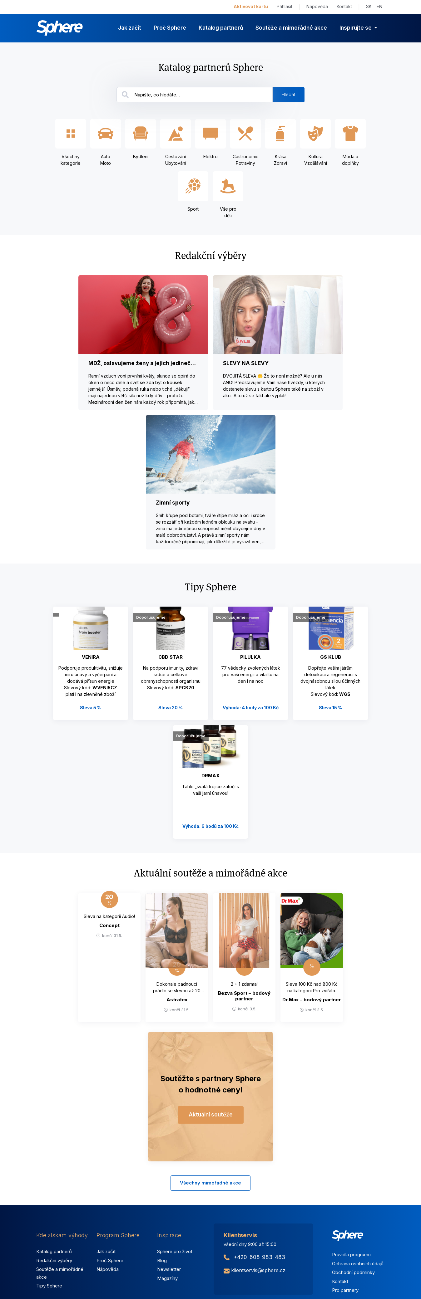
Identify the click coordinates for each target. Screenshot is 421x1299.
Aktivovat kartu (251, 6)
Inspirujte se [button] (356, 28)
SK (369, 6)
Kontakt (344, 6)
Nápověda (317, 6)
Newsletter (169, 1269)
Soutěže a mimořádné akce (291, 28)
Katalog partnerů (221, 28)
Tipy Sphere (49, 1286)
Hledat (288, 94)
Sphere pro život (174, 1251)
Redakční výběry (54, 1260)
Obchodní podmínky (353, 1272)
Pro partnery (345, 1290)
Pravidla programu (351, 1254)
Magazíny (167, 1278)
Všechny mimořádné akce (210, 1183)
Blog (162, 1260)
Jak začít (129, 28)
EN (379, 6)
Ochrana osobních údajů (358, 1264)
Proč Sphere (170, 28)
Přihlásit (284, 6)
